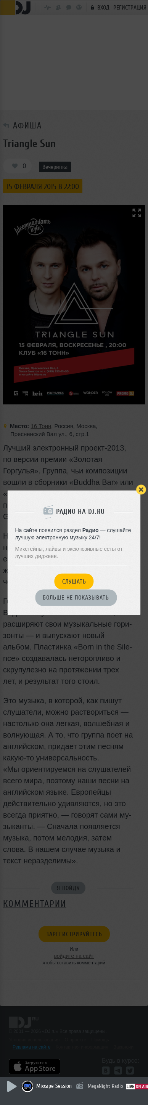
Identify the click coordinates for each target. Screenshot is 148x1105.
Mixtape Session (54, 1086)
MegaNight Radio (105, 1086)
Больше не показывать (76, 598)
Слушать (74, 581)
